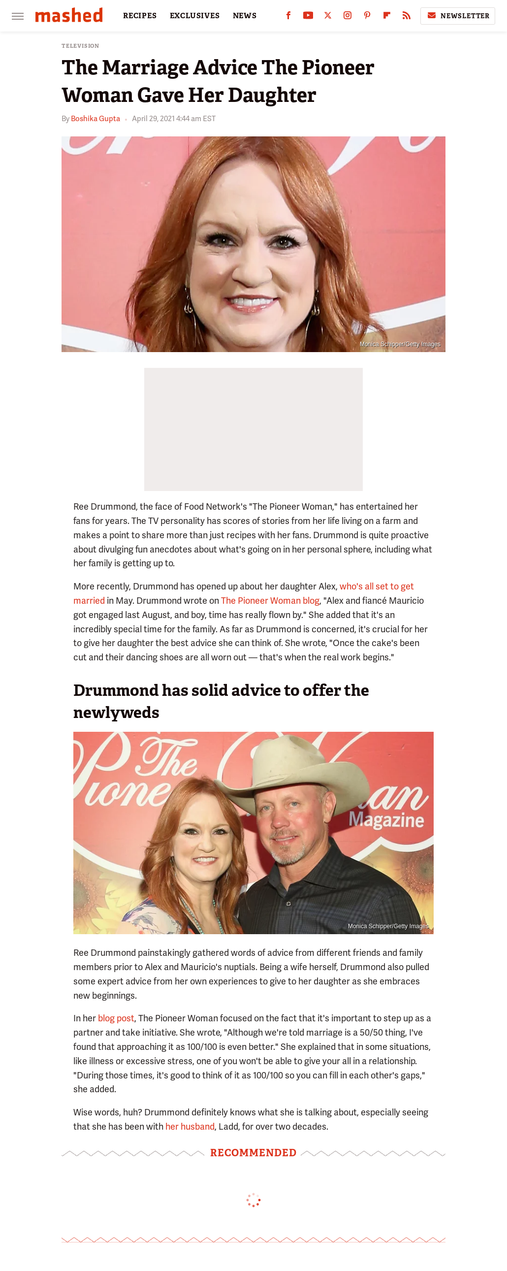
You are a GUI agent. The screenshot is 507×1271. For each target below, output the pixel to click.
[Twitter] (328, 17)
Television (80, 46)
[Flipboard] (387, 17)
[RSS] (406, 17)
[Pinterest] (367, 17)
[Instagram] (347, 17)
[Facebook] (288, 17)
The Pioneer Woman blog (270, 600)
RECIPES (140, 16)
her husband (190, 1126)
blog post (116, 1018)
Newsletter (458, 15)
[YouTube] (308, 17)
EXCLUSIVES (195, 16)
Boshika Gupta (95, 119)
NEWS (245, 16)
